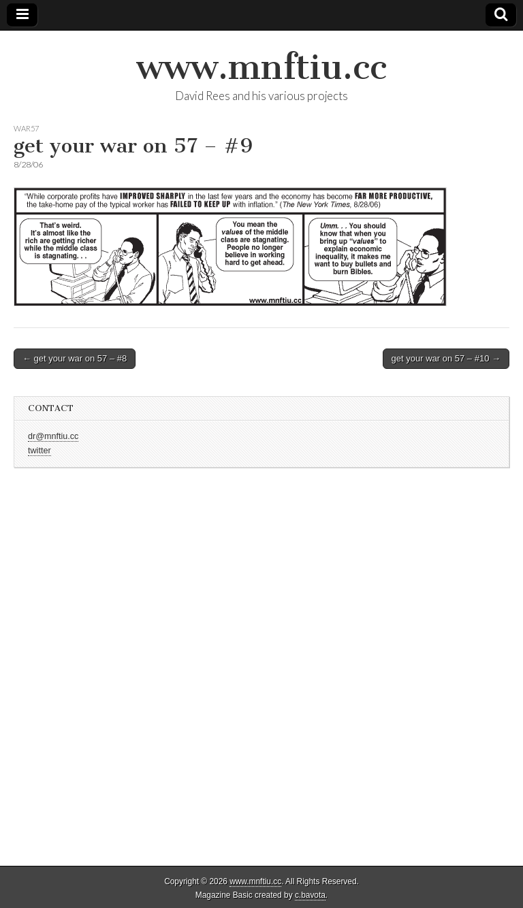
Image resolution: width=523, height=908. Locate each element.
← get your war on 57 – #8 (74, 358)
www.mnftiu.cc (261, 67)
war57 (26, 128)
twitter (39, 450)
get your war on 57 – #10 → (446, 358)
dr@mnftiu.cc (53, 436)
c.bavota (310, 895)
